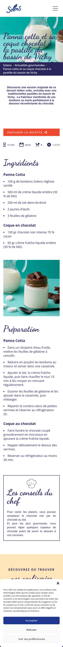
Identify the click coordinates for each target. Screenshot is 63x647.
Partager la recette (27, 132)
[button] (58, 583)
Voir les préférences (31, 639)
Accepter (31, 620)
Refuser (31, 629)
